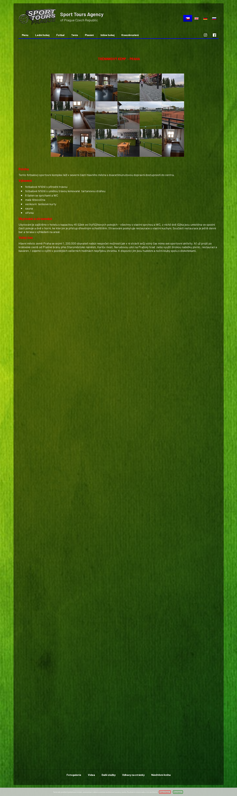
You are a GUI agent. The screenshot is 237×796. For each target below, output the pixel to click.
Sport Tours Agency (82, 14)
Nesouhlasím (165, 792)
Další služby (109, 774)
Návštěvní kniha (161, 774)
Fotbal (60, 34)
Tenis (74, 34)
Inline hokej (108, 34)
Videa (91, 774)
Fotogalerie (74, 774)
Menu (25, 34)
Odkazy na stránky (133, 774)
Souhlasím (178, 792)
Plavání (89, 34)
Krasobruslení (130, 34)
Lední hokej (42, 34)
